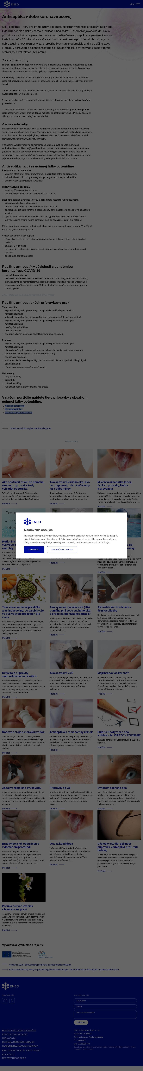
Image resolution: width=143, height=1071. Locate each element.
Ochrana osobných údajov (18, 1047)
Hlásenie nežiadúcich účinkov (20, 1051)
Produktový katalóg (14, 1039)
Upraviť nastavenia (62, 550)
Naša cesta (9, 1043)
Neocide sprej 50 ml (14, 406)
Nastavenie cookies (14, 1063)
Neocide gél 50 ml (13, 409)
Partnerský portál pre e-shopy (21, 1055)
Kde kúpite (8, 1059)
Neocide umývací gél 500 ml (18, 412)
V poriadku (34, 550)
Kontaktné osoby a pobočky (19, 1035)
